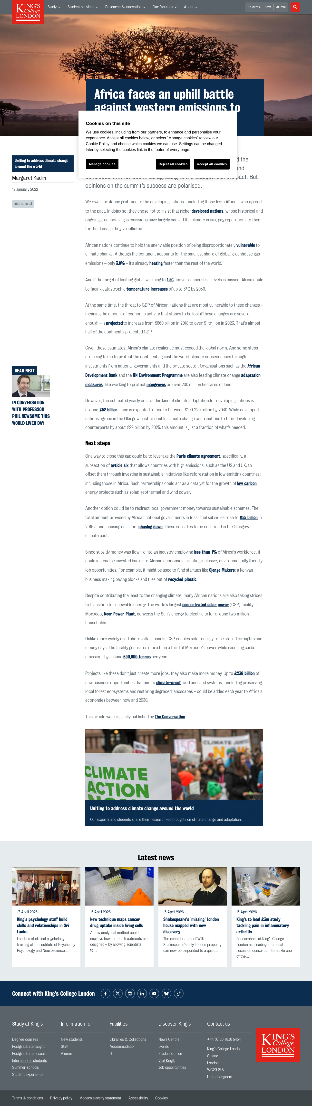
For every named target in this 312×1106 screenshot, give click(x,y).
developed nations (207, 211)
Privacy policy (61, 1098)
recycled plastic (182, 579)
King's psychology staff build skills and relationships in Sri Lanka (43, 925)
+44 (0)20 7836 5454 (224, 1039)
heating (156, 263)
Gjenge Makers (222, 570)
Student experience (27, 1075)
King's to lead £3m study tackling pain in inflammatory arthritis (262, 925)
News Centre (168, 1039)
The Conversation (170, 716)
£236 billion (244, 673)
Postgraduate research (30, 1054)
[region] (157, 144)
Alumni (281, 7)
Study (52, 7)
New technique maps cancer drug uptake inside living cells (116, 922)
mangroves (156, 384)
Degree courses (25, 1039)
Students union (170, 1054)
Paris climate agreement (198, 456)
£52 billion (108, 409)
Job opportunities (172, 1067)
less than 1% (205, 552)
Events (163, 1047)
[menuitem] (54, 7)
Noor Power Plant (119, 614)
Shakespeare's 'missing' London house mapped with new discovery (191, 925)
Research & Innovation (123, 7)
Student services (81, 7)
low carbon (247, 483)
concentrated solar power (205, 604)
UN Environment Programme (158, 375)
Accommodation (123, 1047)
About (189, 7)
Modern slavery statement (100, 1098)
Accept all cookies (212, 164)
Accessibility (138, 1098)
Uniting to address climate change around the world (41, 163)
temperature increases (147, 289)
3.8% (120, 263)
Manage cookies (102, 164)
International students (29, 1061)
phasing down (150, 526)
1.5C (170, 279)
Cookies (161, 1098)
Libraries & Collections (128, 1039)
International (23, 204)
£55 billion (249, 517)
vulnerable (245, 245)
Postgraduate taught (28, 1047)
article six (120, 465)
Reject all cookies (173, 164)
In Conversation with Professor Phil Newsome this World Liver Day (31, 412)
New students (72, 1039)
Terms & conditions (27, 1098)
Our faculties (163, 7)
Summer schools (25, 1067)
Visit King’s (166, 1061)
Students (254, 7)
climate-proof (168, 682)
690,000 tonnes (137, 656)
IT (111, 1054)
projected (114, 323)
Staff (268, 7)
